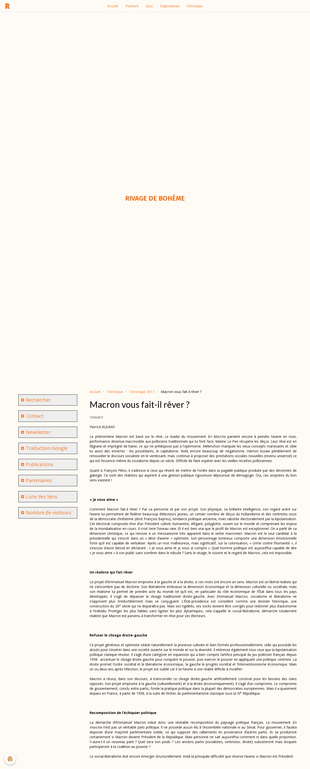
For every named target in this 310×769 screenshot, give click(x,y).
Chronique (195, 6)
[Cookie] (10, 758)
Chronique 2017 (142, 391)
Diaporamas (169, 6)
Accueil (112, 6)
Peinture (132, 6)
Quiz (149, 6)
